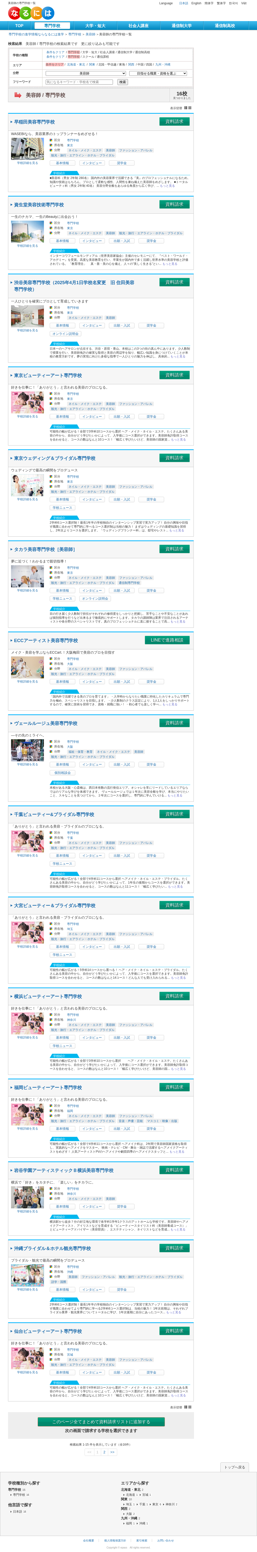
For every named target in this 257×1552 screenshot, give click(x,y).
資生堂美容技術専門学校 (39, 204)
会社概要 (88, 1540)
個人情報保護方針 (115, 1540)
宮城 (70, 1354)
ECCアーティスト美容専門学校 (46, 640)
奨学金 (122, 163)
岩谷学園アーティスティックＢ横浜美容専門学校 (63, 1170)
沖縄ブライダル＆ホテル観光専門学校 (52, 1248)
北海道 (132, 1495)
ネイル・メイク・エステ (85, 150)
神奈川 (71, 1020)
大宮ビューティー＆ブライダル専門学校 (54, 905)
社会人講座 (138, 26)
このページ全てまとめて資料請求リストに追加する (101, 1421)
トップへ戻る (234, 1467)
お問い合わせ (165, 1540)
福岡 (70, 1111)
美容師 (90, 34)
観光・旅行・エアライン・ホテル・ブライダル (82, 155)
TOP (19, 26)
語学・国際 (58, 1282)
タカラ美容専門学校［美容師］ (45, 549)
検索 (122, 82)
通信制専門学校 (129, 583)
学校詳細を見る (27, 163)
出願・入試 (122, 241)
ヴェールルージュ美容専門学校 (45, 723)
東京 (70, 145)
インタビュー (92, 163)
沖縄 (70, 1272)
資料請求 (174, 121)
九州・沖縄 (162, 64)
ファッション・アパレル (135, 150)
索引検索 (141, 1540)
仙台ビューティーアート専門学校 (48, 1331)
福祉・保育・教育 (81, 752)
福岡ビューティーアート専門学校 (48, 1087)
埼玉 (70, 929)
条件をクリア (55, 52)
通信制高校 (225, 26)
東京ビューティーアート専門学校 (48, 375)
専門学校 (52, 26)
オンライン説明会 (65, 334)
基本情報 (62, 163)
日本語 (183, 3)
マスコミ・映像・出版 (162, 1121)
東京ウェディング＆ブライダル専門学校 (54, 458)
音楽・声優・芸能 (131, 1121)
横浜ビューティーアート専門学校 (48, 996)
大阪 (70, 664)
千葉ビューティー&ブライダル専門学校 (54, 814)
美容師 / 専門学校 (45, 95)
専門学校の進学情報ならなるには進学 (36, 34)
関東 (92, 64)
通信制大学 (182, 26)
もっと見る (167, 186)
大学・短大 (95, 26)
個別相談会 (62, 773)
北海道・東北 (76, 64)
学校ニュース (62, 508)
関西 (131, 64)
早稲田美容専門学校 (34, 122)
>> (112, 1452)
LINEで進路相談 (167, 640)
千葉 (70, 838)
